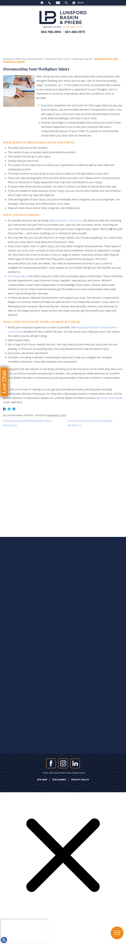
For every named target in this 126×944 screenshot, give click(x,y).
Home (42, 2)
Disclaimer (59, 779)
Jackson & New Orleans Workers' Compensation (32, 58)
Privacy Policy (80, 779)
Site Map (42, 779)
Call (49, 2)
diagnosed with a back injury (65, 220)
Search (66, 2)
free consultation (113, 398)
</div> (24, 931)
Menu (81, 2)
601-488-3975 (75, 32)
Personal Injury (82, 58)
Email (58, 2)
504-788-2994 (51, 32)
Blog (67, 58)
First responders (17, 276)
